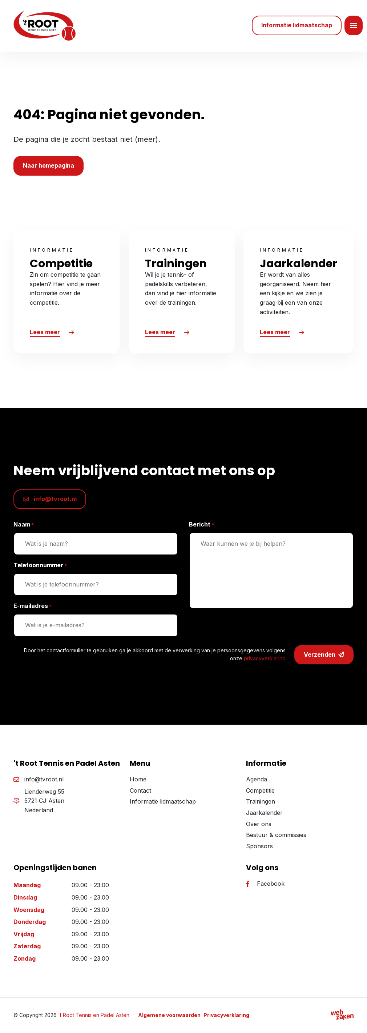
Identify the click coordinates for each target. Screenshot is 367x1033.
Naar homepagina (48, 167)
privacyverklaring (265, 660)
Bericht (201, 526)
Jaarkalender (264, 814)
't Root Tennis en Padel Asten (93, 1016)
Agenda (256, 781)
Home (138, 781)
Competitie (260, 792)
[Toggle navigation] (353, 26)
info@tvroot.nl (50, 500)
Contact (140, 792)
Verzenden (324, 656)
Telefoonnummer (40, 567)
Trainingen (260, 803)
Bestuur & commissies (276, 836)
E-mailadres (32, 608)
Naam (23, 526)
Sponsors (259, 847)
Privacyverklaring (226, 1016)
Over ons (258, 825)
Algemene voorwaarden (169, 1016)
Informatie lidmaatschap (163, 803)
